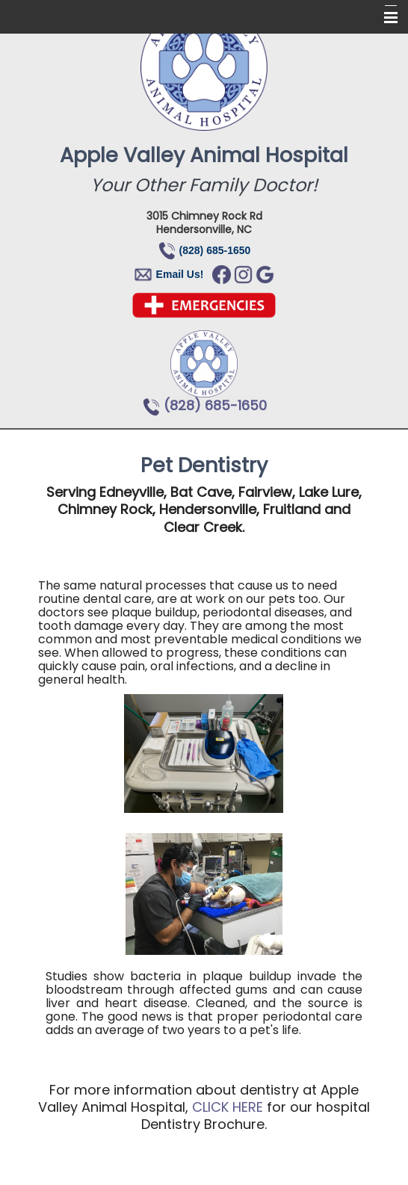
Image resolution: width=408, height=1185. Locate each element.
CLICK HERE (227, 1107)
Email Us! (180, 274)
